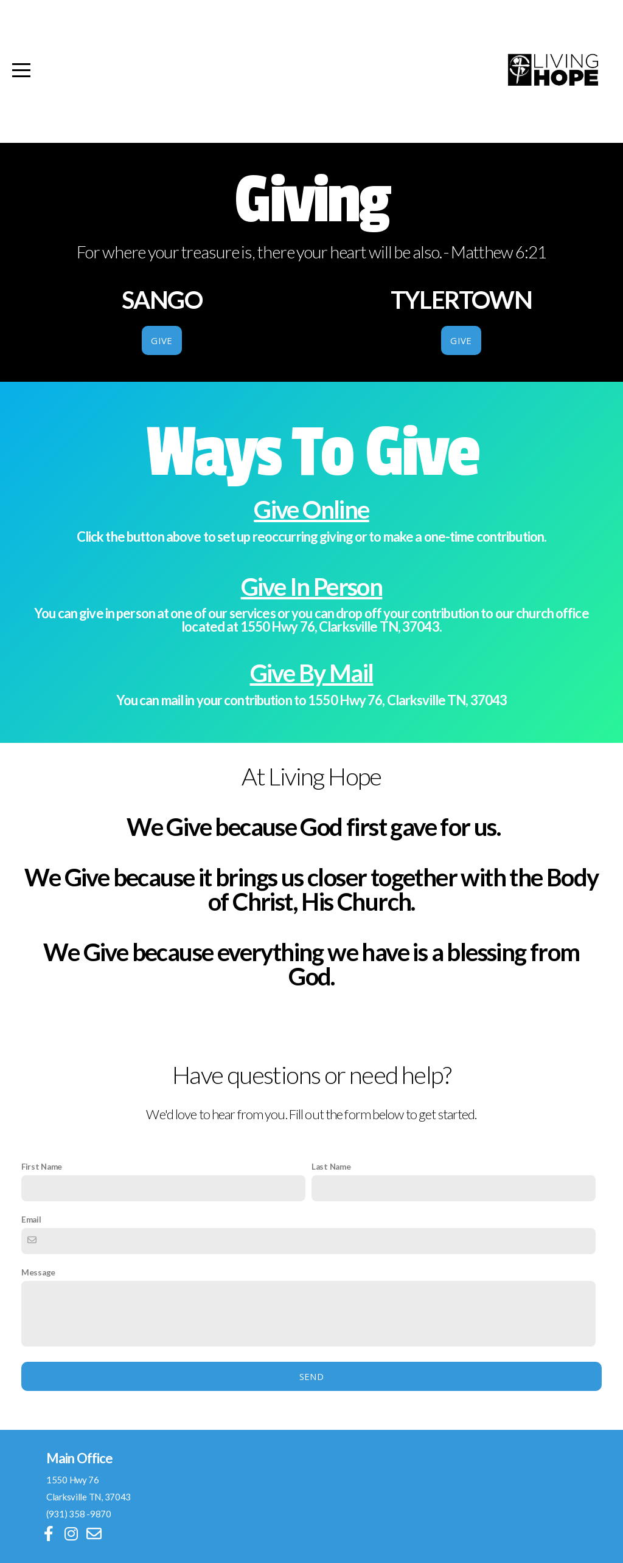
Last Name (331, 1166)
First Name (41, 1166)
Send (311, 1376)
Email (31, 1219)
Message (38, 1272)
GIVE (161, 340)
